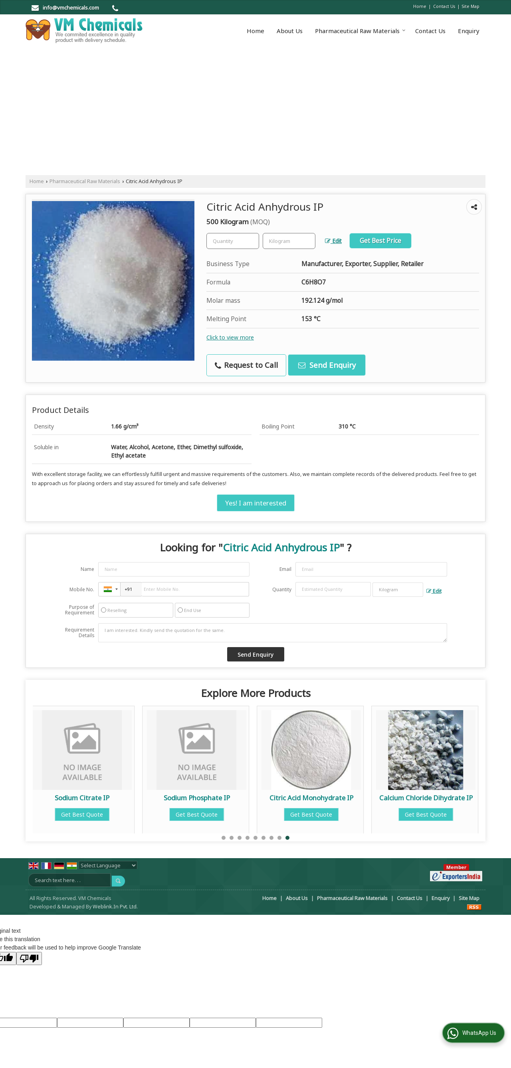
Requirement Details (79, 632)
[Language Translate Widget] (108, 865)
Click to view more (230, 337)
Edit (333, 241)
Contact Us (444, 6)
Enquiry (468, 31)
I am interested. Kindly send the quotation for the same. (272, 632)
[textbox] (289, 241)
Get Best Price (380, 241)
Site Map (470, 6)
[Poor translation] (29, 958)
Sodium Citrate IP (92, 797)
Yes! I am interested (255, 502)
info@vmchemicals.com (71, 7)
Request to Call (246, 365)
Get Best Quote (92, 814)
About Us (290, 31)
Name (87, 569)
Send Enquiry (327, 365)
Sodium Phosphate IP (207, 797)
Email (285, 569)
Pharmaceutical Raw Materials (360, 31)
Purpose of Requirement (79, 610)
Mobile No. (81, 589)
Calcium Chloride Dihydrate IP (436, 797)
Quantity (281, 589)
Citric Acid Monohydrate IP (321, 797)
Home (419, 6)
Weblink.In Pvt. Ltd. (115, 906)
